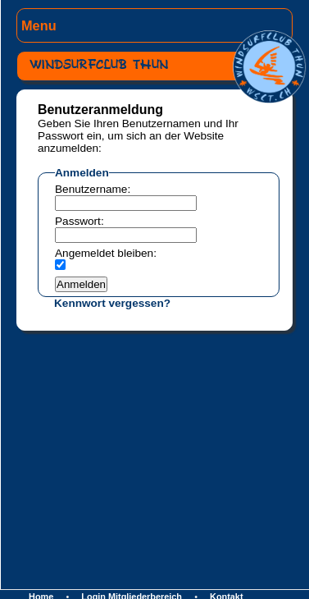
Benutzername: (92, 189)
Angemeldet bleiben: (106, 253)
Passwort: (79, 221)
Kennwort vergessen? (112, 303)
